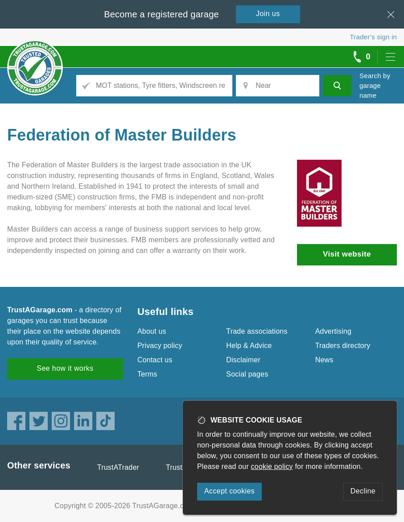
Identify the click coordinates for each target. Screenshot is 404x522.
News (324, 360)
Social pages (247, 374)
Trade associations (256, 331)
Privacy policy (159, 345)
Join (268, 13)
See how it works (65, 368)
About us (151, 331)
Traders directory (343, 345)
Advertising (333, 331)
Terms (147, 374)
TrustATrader (118, 467)
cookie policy (272, 466)
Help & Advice (249, 345)
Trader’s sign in (373, 37)
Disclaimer (243, 360)
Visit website (347, 254)
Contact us (154, 360)
